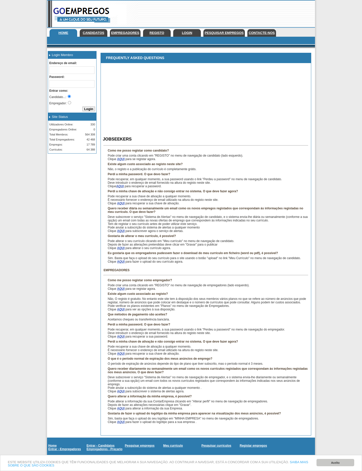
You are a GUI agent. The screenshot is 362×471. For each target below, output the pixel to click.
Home (63, 33)
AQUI (121, 159)
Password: (57, 77)
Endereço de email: (63, 63)
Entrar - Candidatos (100, 445)
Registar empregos (253, 445)
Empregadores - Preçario (104, 449)
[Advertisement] (223, 12)
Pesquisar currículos (216, 445)
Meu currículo (173, 445)
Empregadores (125, 33)
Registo (157, 33)
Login (187, 33)
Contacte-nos (262, 33)
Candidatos (93, 33)
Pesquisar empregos (224, 33)
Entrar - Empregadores (64, 449)
